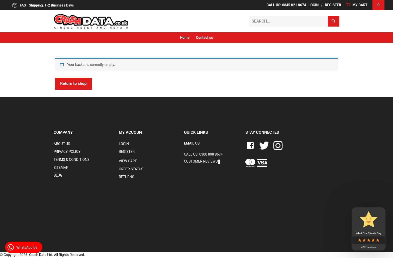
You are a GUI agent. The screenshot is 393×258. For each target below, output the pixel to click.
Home (184, 38)
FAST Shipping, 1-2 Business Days (43, 5)
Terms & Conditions (71, 160)
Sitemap (61, 168)
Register (333, 5)
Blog (58, 175)
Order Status (131, 169)
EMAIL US (192, 143)
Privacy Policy (67, 152)
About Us (62, 144)
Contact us (204, 38)
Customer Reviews (201, 161)
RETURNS (126, 177)
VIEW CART (128, 161)
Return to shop (73, 83)
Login (314, 5)
